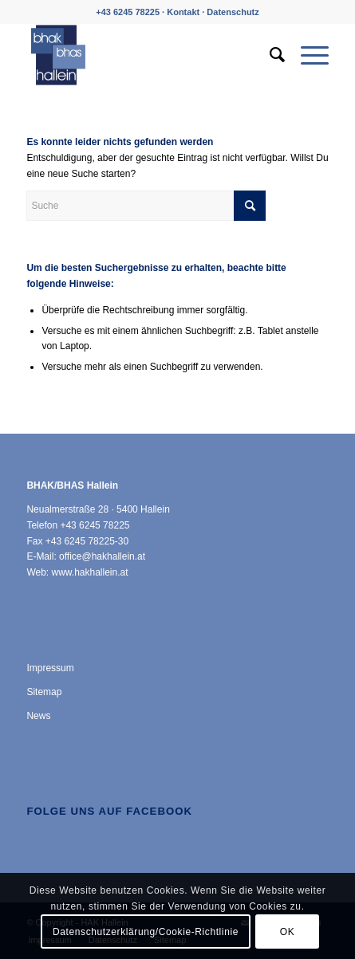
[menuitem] (269, 55)
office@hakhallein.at (102, 556)
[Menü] (307, 55)
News (38, 715)
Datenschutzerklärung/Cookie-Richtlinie (146, 931)
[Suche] (269, 55)
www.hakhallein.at (90, 572)
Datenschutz (232, 12)
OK (287, 931)
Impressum (49, 668)
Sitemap (43, 692)
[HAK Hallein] (147, 55)
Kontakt (183, 12)
